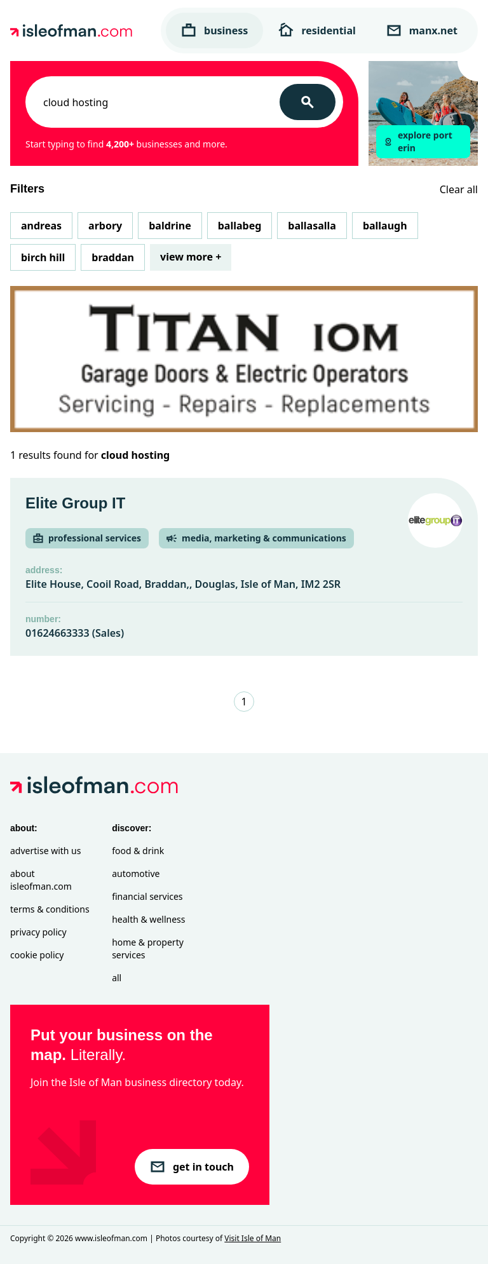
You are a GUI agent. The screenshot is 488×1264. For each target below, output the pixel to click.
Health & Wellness (148, 919)
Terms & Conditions (50, 909)
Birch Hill (43, 257)
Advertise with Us (45, 851)
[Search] (308, 102)
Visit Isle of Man (252, 1238)
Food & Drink (138, 851)
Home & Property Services (148, 948)
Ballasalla (312, 226)
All (116, 978)
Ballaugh (385, 226)
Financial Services (147, 896)
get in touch (192, 1166)
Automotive (135, 873)
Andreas (41, 226)
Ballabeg (240, 226)
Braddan (113, 257)
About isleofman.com (41, 879)
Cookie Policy (37, 955)
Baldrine (170, 226)
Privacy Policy (38, 932)
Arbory (105, 226)
